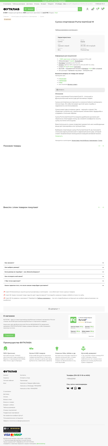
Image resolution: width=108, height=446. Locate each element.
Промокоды (24, 380)
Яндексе (85, 68)
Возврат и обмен (8, 405)
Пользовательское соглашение (13, 418)
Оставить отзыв (25, 378)
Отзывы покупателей (10, 410)
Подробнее (9, 335)
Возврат (43, 4)
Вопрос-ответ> (72, 84)
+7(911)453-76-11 (100, 4)
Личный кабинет (8, 380)
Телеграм (63, 78)
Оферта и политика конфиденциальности (16, 420)
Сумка (42, 16)
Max (61, 82)
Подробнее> (79, 61)
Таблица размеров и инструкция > (66, 30)
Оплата (5, 396)
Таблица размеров (19, 4)
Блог (4, 383)
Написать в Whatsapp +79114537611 (30, 385)
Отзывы (36, 4)
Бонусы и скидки (8, 402)
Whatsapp (63, 80)
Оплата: (61, 65)
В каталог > (54, 309)
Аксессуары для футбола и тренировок (24, 16)
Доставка (29, 4)
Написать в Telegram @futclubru (30, 383)
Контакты (23, 375)
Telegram (51, 4)
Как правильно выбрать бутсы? (13, 415)
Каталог (29, 9)
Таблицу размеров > (44, 298)
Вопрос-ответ (7, 399)
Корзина (6, 378)
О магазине (7, 4)
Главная (6, 16)
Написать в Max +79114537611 (28, 388)
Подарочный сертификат (11, 412)
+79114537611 (71, 379)
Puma (83, 41)
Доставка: (62, 63)
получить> (77, 66)
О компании (7, 391)
